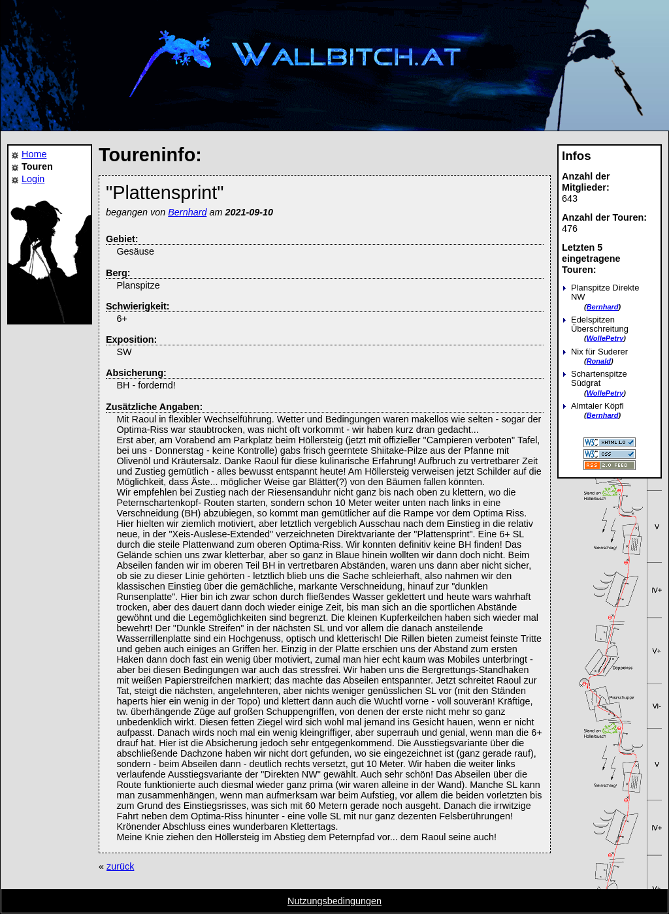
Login (33, 179)
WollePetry (605, 338)
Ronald (599, 361)
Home (34, 154)
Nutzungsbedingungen (334, 901)
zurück (120, 866)
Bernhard (603, 307)
